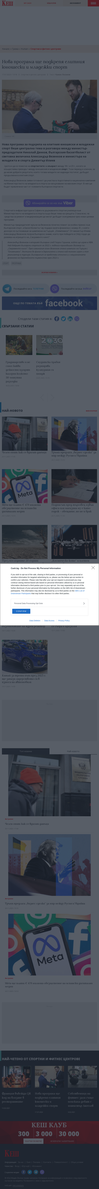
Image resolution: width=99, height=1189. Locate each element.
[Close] (94, 568)
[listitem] (49, 603)
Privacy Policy (64, 621)
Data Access (49, 621)
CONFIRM (24, 611)
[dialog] (49, 594)
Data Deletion (34, 621)
